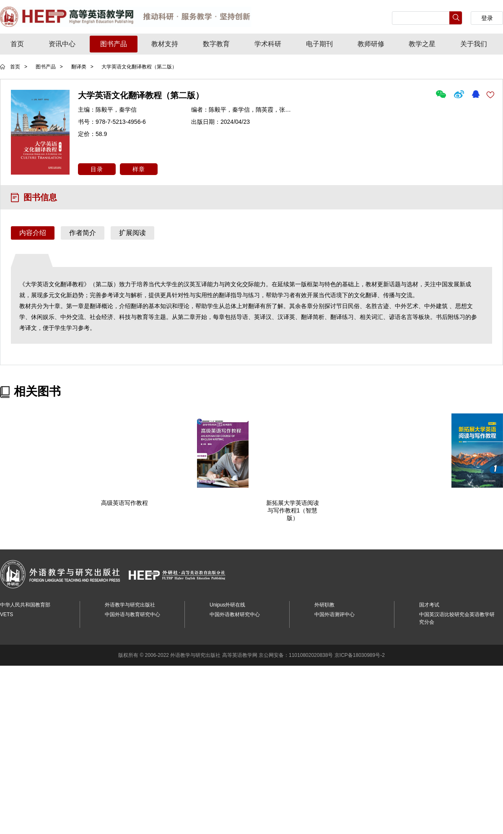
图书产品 (113, 43)
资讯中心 (62, 43)
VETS (6, 614)
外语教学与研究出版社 (130, 604)
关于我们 (473, 43)
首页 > (18, 67)
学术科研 (267, 43)
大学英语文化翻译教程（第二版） (139, 67)
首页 (17, 43)
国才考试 (429, 604)
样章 (138, 169)
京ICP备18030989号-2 (359, 655)
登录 (487, 18)
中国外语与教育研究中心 (132, 614)
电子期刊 (319, 43)
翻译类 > (83, 67)
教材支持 (164, 43)
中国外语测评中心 (334, 614)
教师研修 (371, 43)
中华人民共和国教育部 (25, 604)
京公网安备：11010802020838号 (296, 655)
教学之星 (422, 43)
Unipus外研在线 (227, 604)
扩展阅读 (132, 232)
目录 (97, 169)
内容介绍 (32, 232)
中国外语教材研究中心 (235, 614)
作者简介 (82, 232)
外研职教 (324, 604)
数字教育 (216, 43)
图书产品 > (49, 67)
